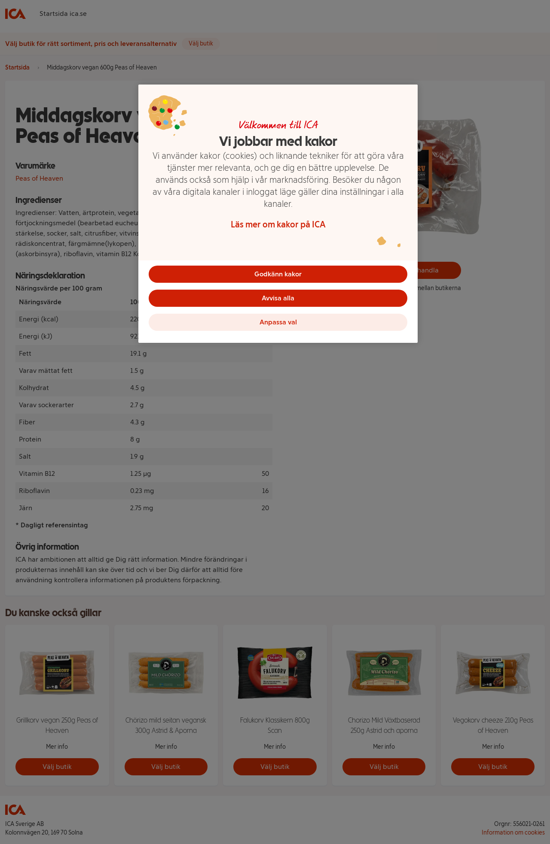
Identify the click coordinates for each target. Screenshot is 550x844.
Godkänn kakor (278, 274)
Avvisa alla (278, 298)
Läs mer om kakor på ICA (278, 224)
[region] (278, 214)
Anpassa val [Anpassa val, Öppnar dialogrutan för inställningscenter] (278, 322)
